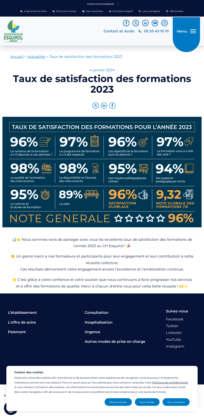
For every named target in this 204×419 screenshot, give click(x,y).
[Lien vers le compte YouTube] (155, 23)
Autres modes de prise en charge (115, 343)
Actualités (36, 58)
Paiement (17, 333)
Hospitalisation (98, 324)
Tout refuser (147, 402)
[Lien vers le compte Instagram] (164, 23)
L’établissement (22, 314)
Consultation (96, 314)
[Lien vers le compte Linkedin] (145, 23)
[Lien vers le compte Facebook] (126, 23)
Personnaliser (118, 402)
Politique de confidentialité (170, 382)
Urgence (92, 333)
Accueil (17, 58)
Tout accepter (176, 402)
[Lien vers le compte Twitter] (135, 23)
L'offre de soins (22, 324)
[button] (33, 11)
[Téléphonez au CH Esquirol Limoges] (152, 32)
